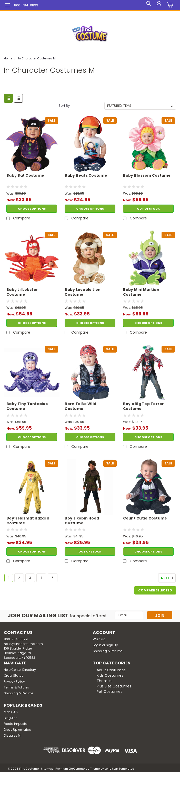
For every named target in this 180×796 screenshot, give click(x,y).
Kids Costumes (110, 675)
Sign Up (112, 645)
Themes (104, 680)
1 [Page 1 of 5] (8, 578)
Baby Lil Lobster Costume (22, 292)
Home (8, 58)
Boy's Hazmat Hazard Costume (27, 521)
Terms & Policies (16, 687)
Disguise (10, 718)
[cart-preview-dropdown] (169, 5)
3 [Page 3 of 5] (30, 578)
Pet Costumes (109, 691)
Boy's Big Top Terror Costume (143, 406)
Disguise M (12, 735)
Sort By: (64, 105)
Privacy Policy (14, 681)
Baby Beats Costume (86, 175)
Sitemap (47, 769)
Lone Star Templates (119, 769)
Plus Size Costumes (114, 686)
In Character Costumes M (37, 58)
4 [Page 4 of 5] (41, 578)
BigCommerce (79, 769)
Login (97, 645)
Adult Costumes (111, 670)
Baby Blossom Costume (147, 175)
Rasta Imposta (15, 723)
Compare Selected (155, 590)
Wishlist (99, 639)
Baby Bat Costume (25, 175)
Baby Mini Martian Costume (141, 292)
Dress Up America (17, 729)
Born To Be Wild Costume (80, 406)
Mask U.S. (11, 712)
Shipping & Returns (108, 651)
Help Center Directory (20, 669)
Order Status (13, 675)
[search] (147, 5)
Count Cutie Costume (145, 518)
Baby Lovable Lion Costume (83, 292)
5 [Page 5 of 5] (53, 578)
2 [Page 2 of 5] (19, 578)
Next (168, 578)
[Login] (158, 5)
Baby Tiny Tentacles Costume (27, 406)
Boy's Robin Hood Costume (82, 521)
